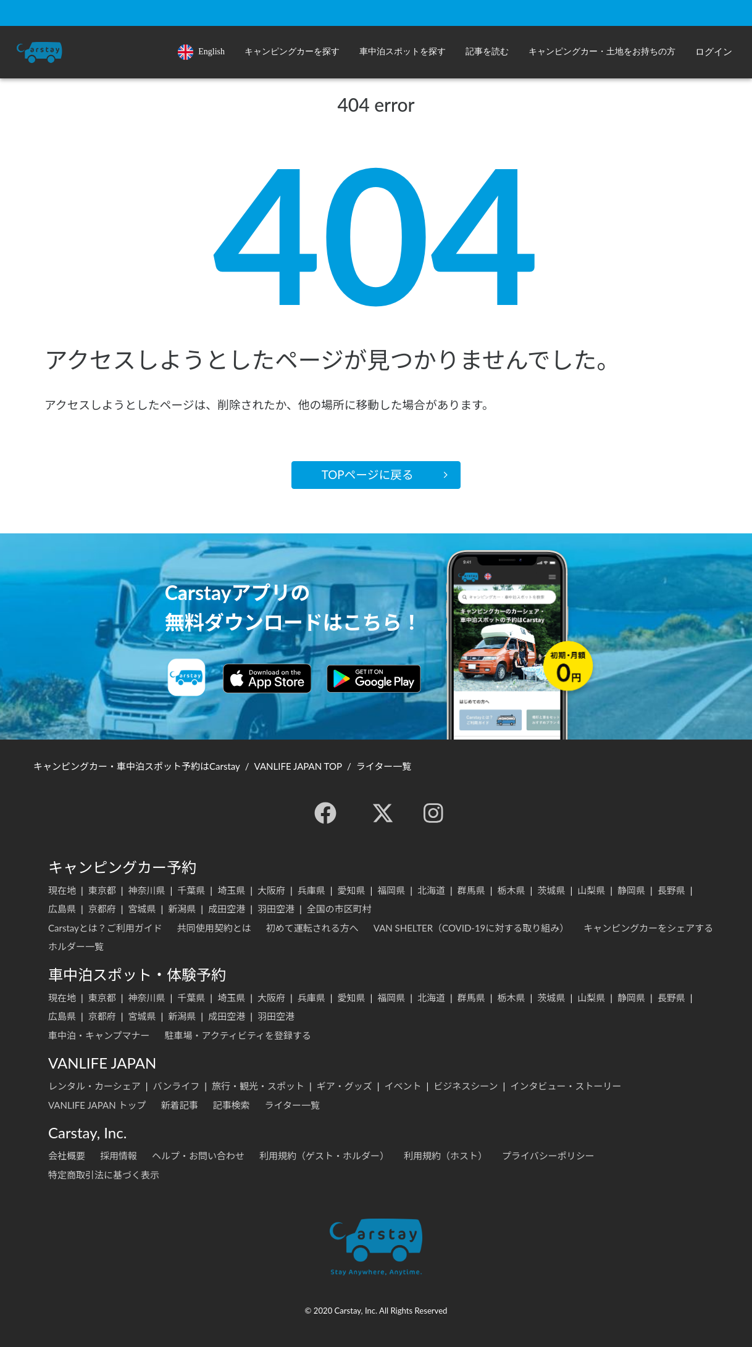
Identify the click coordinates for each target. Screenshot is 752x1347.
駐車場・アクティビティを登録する (238, 1035)
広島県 (62, 908)
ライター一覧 (292, 1105)
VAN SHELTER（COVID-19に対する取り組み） (471, 927)
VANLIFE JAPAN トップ (97, 1105)
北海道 (431, 890)
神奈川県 (146, 890)
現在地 (62, 890)
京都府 (102, 908)
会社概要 (66, 1155)
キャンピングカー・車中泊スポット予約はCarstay (136, 766)
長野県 (671, 890)
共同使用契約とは (214, 927)
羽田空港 (276, 908)
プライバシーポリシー (548, 1155)
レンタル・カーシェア (94, 1085)
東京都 (102, 890)
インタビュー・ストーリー (565, 1085)
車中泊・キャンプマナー (99, 1035)
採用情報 (118, 1155)
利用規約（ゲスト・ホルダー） (324, 1155)
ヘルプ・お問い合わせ (198, 1155)
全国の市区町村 (339, 908)
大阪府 (271, 890)
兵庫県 (311, 890)
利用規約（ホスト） (445, 1155)
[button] (292, 52)
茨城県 (551, 890)
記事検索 (230, 1105)
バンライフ (175, 1085)
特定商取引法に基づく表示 (103, 1174)
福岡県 (391, 890)
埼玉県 (231, 890)
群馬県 (471, 890)
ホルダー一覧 (76, 946)
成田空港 (226, 908)
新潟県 (182, 908)
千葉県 (191, 890)
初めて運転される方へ (312, 927)
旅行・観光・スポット (258, 1085)
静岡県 (631, 890)
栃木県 (511, 890)
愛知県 (351, 890)
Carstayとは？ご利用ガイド (105, 927)
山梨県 (591, 890)
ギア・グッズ (344, 1085)
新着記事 (179, 1105)
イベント (403, 1085)
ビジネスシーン (465, 1085)
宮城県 (142, 908)
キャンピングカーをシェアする (648, 927)
